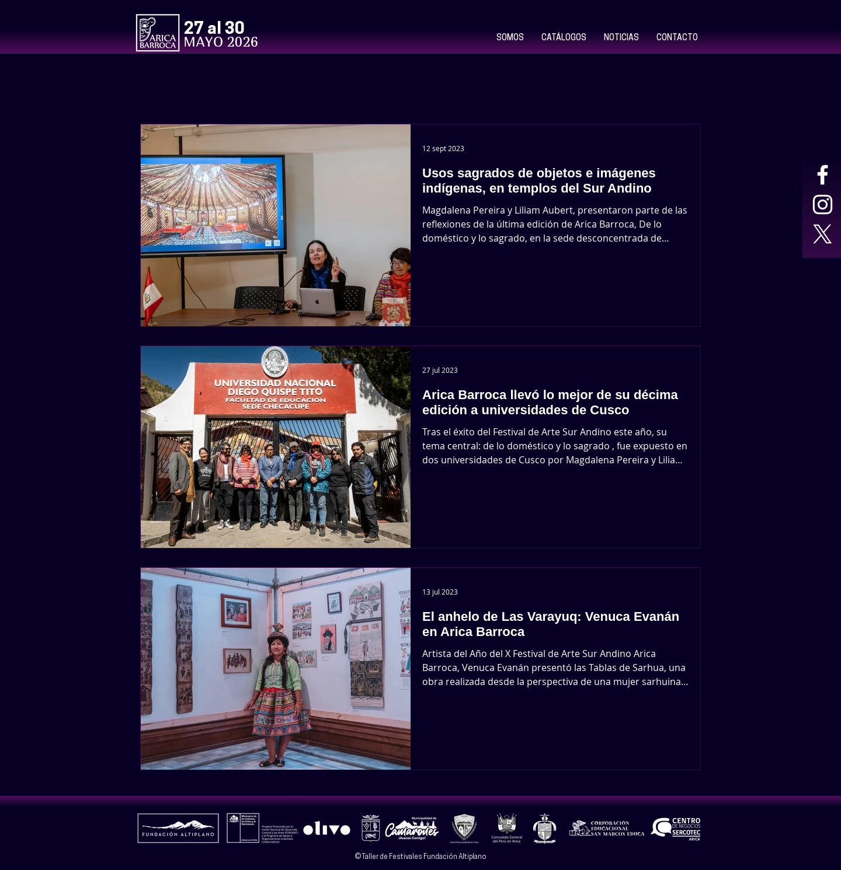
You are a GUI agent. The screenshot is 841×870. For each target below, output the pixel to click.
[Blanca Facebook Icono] (822, 175)
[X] (822, 234)
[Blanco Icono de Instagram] (822, 204)
